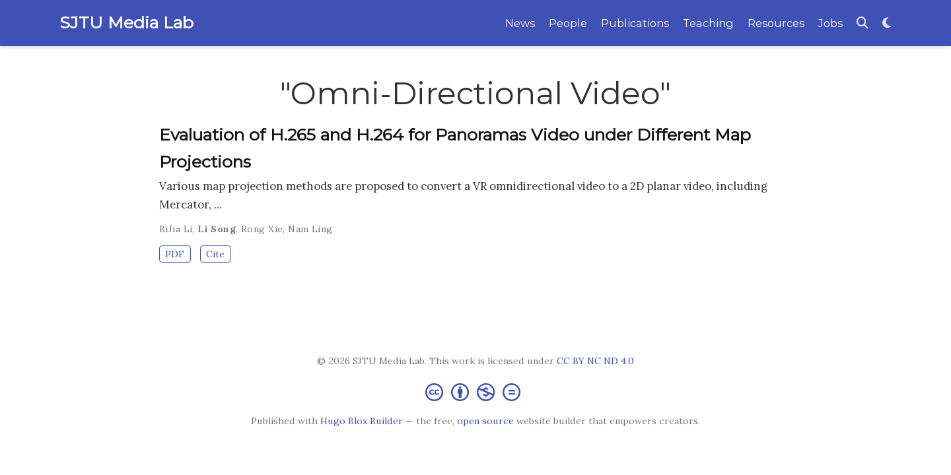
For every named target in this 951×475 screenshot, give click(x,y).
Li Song (216, 229)
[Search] (862, 23)
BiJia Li (175, 229)
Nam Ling (310, 229)
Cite (215, 254)
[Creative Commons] (475, 391)
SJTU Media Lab (126, 22)
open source (485, 421)
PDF (174, 254)
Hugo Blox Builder (361, 421)
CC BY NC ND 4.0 (595, 361)
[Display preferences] (887, 23)
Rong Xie (262, 229)
